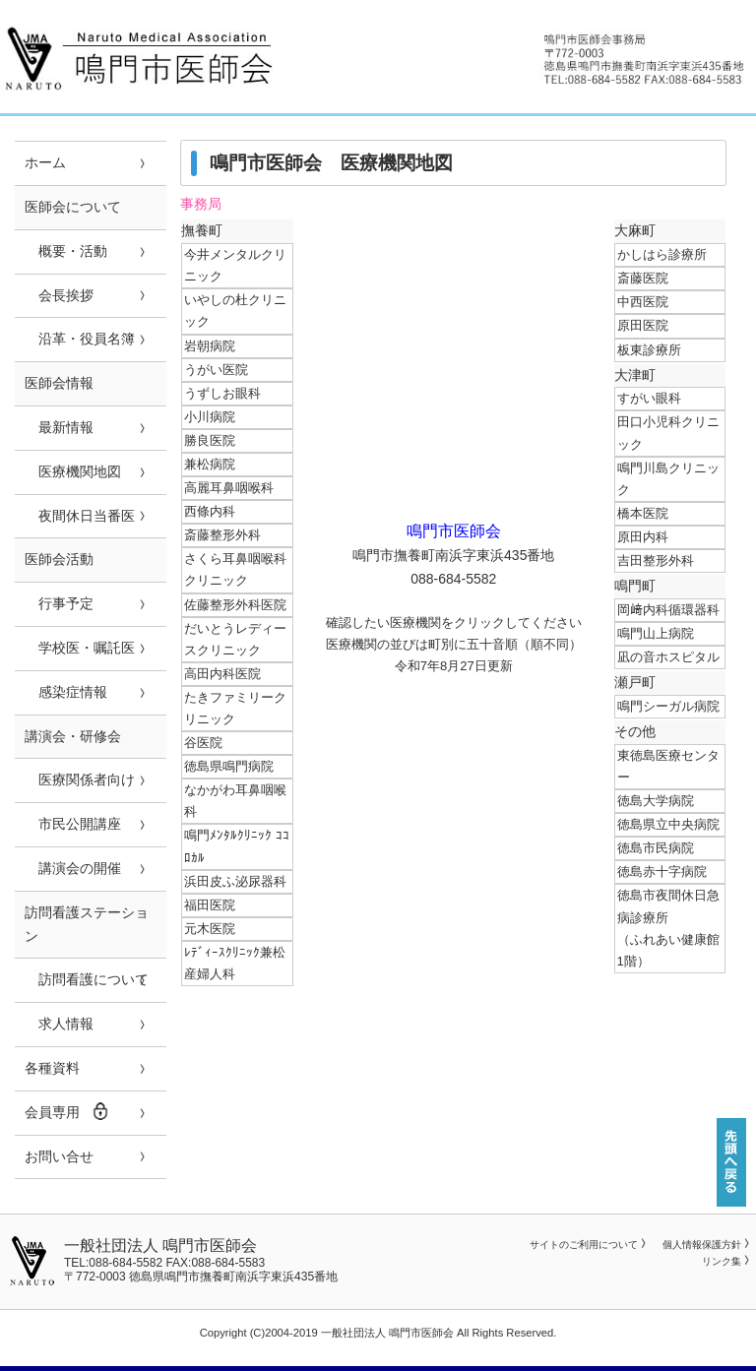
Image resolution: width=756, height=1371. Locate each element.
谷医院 (203, 742)
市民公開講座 (73, 824)
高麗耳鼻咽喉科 (229, 487)
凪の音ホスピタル (668, 657)
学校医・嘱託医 (80, 647)
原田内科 (642, 537)
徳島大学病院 (655, 800)
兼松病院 (209, 464)
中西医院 (642, 301)
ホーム (45, 162)
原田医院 (642, 325)
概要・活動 (66, 251)
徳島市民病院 (655, 848)
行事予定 (59, 603)
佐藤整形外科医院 (235, 604)
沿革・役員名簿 (80, 338)
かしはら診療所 (662, 254)
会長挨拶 (59, 295)
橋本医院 (642, 513)
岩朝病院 (209, 346)
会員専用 (67, 1111)
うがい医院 (216, 369)
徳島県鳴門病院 (229, 766)
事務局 (200, 204)
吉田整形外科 (655, 560)
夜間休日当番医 (80, 516)
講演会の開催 (73, 868)
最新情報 (59, 427)
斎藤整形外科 (222, 535)
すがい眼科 (649, 398)
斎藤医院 (642, 278)
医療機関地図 (73, 471)
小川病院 (209, 416)
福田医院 (209, 905)
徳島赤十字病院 (662, 871)
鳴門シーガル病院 (668, 706)
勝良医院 (209, 440)
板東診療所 (649, 350)
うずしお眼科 (222, 393)
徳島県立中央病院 (668, 824)
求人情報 (59, 1023)
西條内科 (209, 511)
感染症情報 (66, 692)
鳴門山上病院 (655, 633)
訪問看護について (87, 979)
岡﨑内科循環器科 (668, 609)
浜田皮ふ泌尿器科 (235, 881)
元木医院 (209, 928)
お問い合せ (59, 1156)
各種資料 (52, 1068)
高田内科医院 (222, 673)
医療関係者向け (80, 779)
